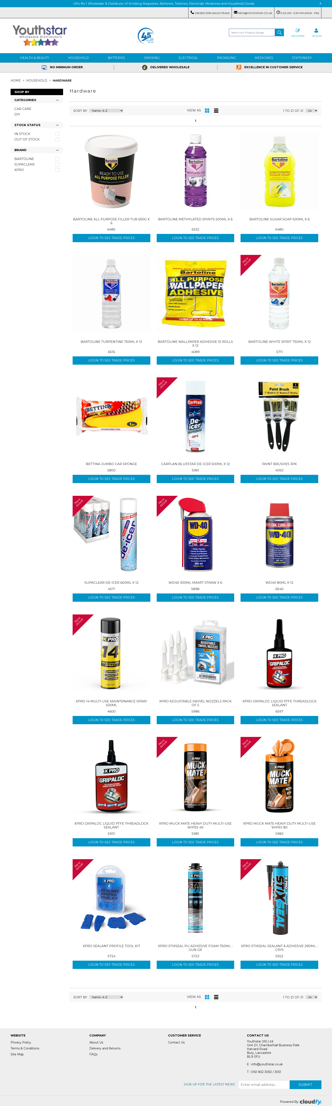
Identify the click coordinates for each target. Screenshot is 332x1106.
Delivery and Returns (104, 1048)
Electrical (188, 58)
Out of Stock (27, 139)
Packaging (226, 58)
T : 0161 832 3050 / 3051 (264, 1072)
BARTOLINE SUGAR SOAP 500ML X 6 (279, 219)
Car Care (22, 109)
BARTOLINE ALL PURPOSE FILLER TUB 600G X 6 (111, 221)
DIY (17, 114)
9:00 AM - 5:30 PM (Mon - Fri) (298, 13)
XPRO (19, 170)
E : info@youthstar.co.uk (265, 1064)
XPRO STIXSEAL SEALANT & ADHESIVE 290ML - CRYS (279, 948)
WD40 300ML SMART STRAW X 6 (195, 583)
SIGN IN (316, 32)
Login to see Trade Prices (111, 238)
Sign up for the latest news (209, 1084)
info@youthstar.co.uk (253, 13)
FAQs (93, 1054)
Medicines (264, 58)
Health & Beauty (34, 58)
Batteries (116, 58)
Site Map (17, 1054)
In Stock (22, 134)
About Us (96, 1042)
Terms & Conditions (25, 1048)
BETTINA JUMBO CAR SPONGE (111, 464)
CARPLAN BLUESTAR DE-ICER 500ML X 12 (195, 464)
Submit (306, 1085)
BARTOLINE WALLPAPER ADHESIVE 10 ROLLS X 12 (195, 343)
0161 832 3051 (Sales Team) (210, 13)
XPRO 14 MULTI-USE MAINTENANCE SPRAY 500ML (111, 703)
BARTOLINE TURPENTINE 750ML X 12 (111, 342)
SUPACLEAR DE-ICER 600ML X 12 (111, 583)
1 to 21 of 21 (293, 111)
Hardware (62, 80)
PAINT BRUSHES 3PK (279, 464)
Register (298, 32)
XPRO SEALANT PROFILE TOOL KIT (111, 946)
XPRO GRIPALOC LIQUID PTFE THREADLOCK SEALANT (279, 703)
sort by (80, 111)
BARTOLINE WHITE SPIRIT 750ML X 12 (279, 342)
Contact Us (176, 1042)
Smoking (152, 58)
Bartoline (24, 159)
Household (78, 58)
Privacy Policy (21, 1042)
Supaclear (24, 164)
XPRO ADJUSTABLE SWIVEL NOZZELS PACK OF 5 (195, 703)
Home (16, 80)
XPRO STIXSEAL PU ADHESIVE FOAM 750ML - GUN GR (195, 948)
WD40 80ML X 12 (279, 583)
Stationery (302, 58)
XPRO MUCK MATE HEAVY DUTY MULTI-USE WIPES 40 (195, 825)
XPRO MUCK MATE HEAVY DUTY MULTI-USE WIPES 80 (279, 825)
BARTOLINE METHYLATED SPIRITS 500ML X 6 (195, 219)
